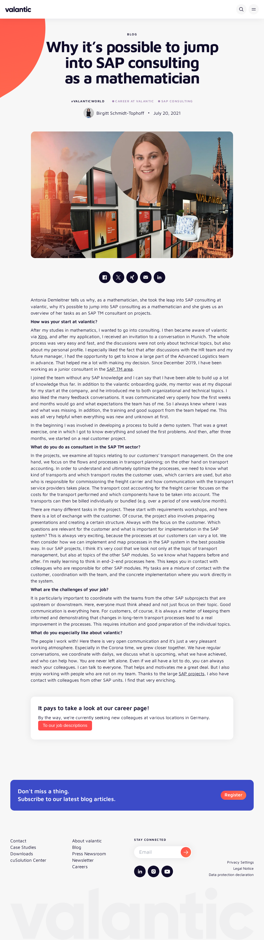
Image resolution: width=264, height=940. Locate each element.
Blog (76, 847)
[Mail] (146, 277)
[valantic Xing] (132, 277)
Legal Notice (243, 868)
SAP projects (191, 673)
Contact (18, 840)
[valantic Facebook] (105, 277)
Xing (42, 336)
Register (233, 794)
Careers (80, 866)
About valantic (87, 840)
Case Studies (23, 847)
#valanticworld (87, 101)
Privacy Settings (240, 862)
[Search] (241, 9)
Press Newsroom (89, 853)
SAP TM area (120, 369)
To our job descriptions (65, 725)
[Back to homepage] (18, 9)
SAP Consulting (175, 101)
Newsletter (83, 860)
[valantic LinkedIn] (159, 277)
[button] (254, 9)
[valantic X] (118, 277)
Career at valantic (133, 101)
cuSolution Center (28, 860)
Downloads (21, 853)
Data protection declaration (231, 874)
